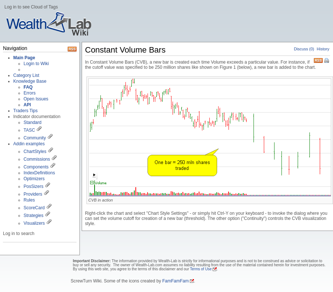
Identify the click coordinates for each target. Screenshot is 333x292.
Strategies (33, 215)
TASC (29, 130)
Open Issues (36, 99)
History (323, 49)
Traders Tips (25, 110)
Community (35, 137)
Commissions (37, 159)
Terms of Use (201, 269)
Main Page (24, 57)
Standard (33, 122)
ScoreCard (34, 207)
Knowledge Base (29, 81)
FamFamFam (175, 281)
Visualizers (34, 223)
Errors (30, 93)
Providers (33, 194)
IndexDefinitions (39, 172)
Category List (26, 75)
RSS (318, 60)
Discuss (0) (304, 49)
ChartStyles (35, 151)
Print (327, 61)
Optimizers (34, 178)
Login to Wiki (36, 63)
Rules (29, 200)
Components (36, 167)
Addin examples (29, 143)
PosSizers (33, 186)
